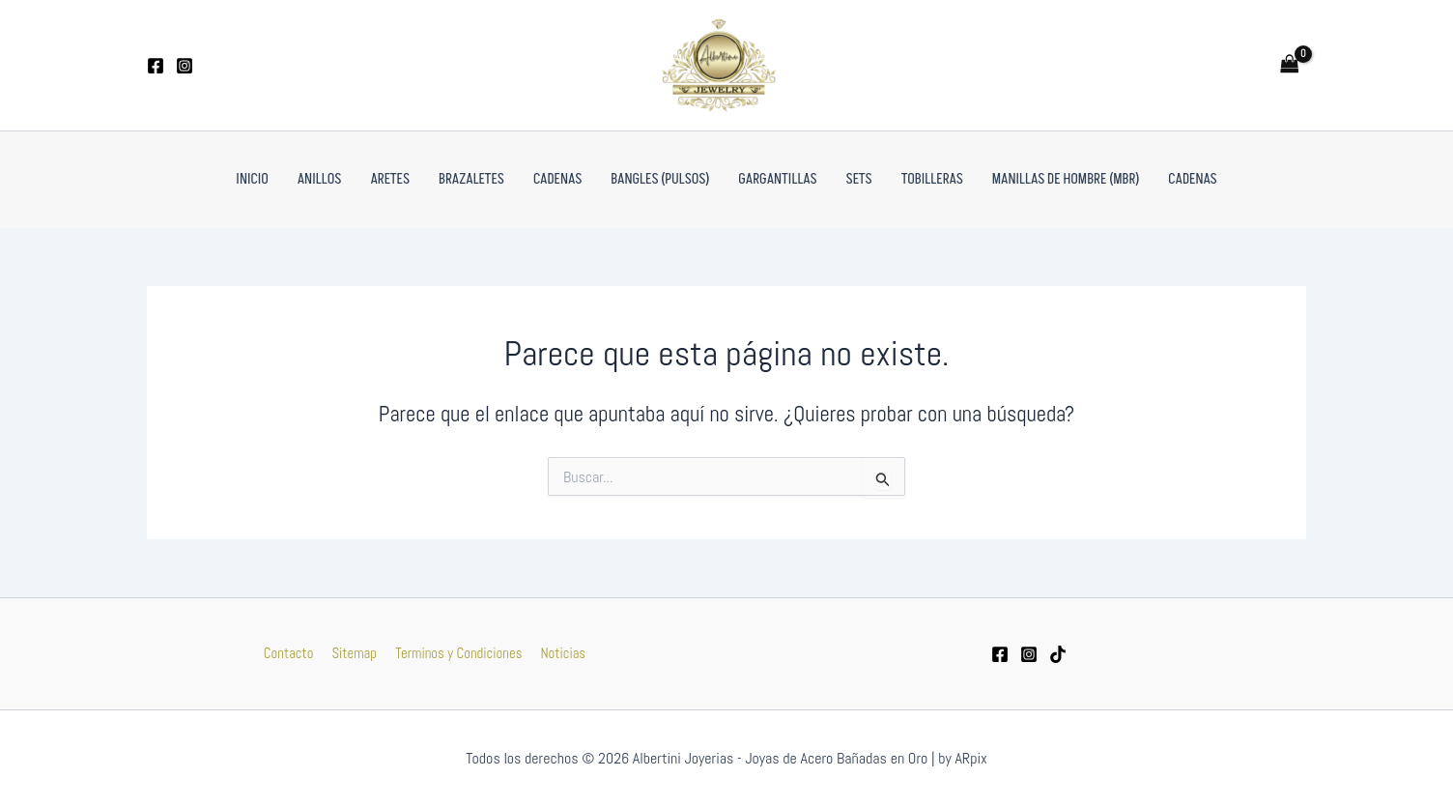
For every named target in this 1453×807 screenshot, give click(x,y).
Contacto (293, 653)
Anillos (320, 179)
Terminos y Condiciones (456, 653)
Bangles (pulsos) (660, 179)
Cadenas (557, 179)
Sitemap (355, 653)
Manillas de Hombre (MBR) (1066, 179)
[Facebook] (155, 65)
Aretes (390, 179)
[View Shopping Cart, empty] (1289, 65)
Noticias (559, 653)
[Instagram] (184, 65)
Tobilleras (932, 179)
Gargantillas (777, 179)
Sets (859, 179)
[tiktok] (1058, 654)
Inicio (252, 179)
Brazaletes (471, 179)
